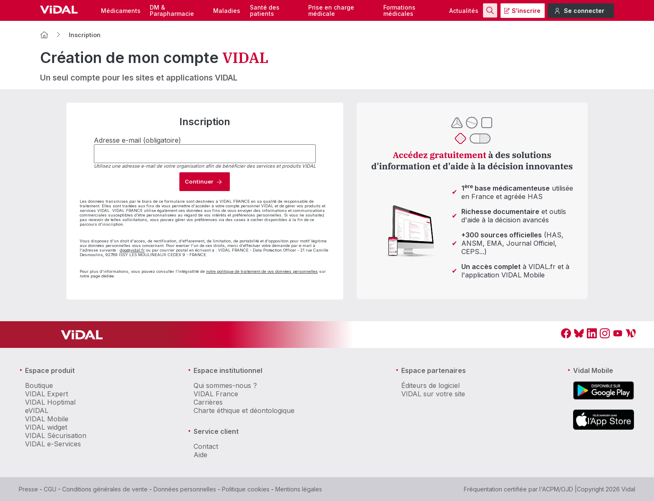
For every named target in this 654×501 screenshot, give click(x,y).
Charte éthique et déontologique (244, 410)
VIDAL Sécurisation (55, 435)
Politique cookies (245, 489)
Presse (28, 489)
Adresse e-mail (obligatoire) (137, 140)
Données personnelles (184, 489)
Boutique (39, 385)
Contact (206, 446)
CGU (50, 489)
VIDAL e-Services (53, 444)
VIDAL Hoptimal (50, 402)
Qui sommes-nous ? (225, 385)
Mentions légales (298, 489)
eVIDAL (36, 410)
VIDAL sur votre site (433, 394)
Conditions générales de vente (105, 489)
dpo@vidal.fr (132, 250)
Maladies (226, 10)
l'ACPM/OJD (556, 489)
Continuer (199, 181)
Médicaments (121, 10)
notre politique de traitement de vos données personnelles (262, 271)
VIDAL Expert (46, 394)
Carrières (208, 402)
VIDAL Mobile (46, 419)
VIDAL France (216, 394)
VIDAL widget (46, 427)
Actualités (463, 10)
